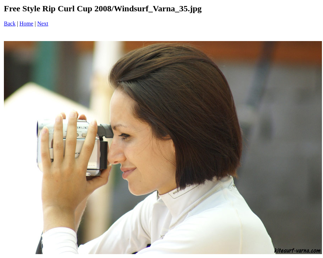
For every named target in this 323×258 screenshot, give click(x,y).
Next (42, 24)
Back (10, 24)
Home (26, 24)
